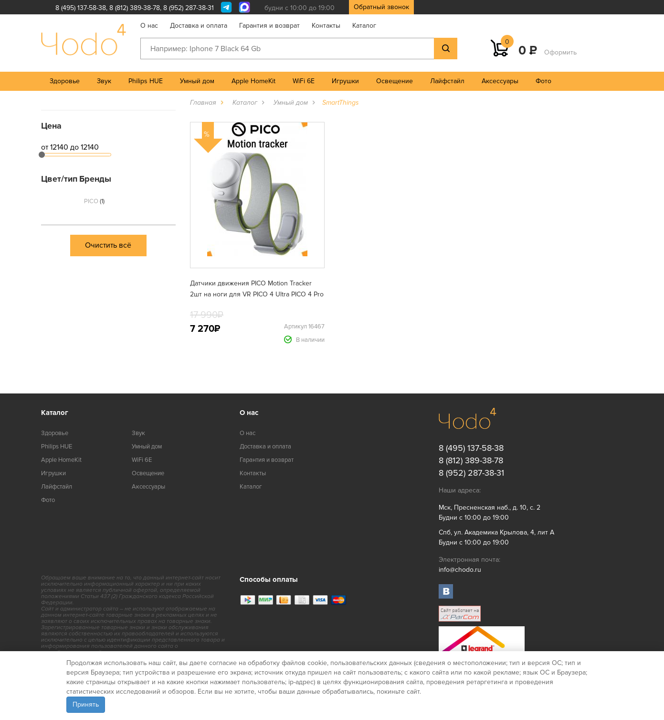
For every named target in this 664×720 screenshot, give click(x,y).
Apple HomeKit (253, 81)
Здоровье (65, 81)
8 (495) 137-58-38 (80, 8)
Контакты (326, 26)
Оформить (560, 52)
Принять (86, 704)
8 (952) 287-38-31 (188, 8)
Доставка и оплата (198, 26)
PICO (94, 201)
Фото (543, 81)
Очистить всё (108, 245)
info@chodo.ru (460, 570)
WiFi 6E (304, 81)
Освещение (394, 81)
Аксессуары (500, 81)
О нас (149, 26)
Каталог (364, 26)
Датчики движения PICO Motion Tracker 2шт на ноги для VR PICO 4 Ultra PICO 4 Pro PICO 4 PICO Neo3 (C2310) (257, 294)
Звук (104, 81)
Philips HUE (145, 81)
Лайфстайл (447, 81)
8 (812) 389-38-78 (134, 8)
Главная (203, 102)
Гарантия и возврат (269, 26)
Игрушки (345, 81)
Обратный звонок (381, 7)
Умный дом (197, 81)
